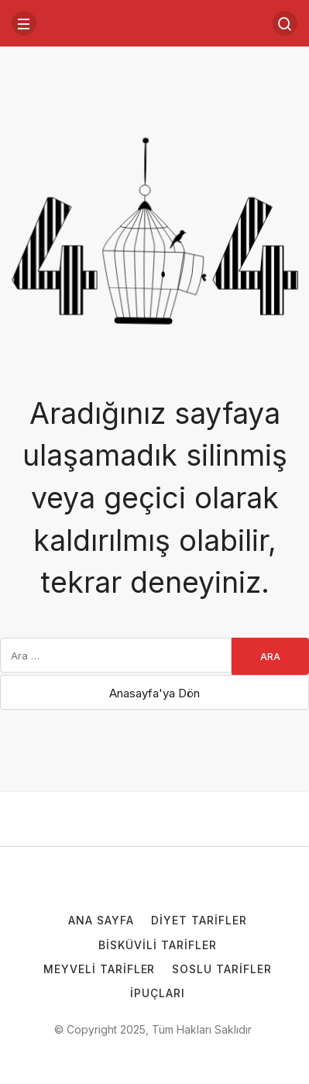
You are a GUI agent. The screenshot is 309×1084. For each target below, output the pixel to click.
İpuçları (157, 993)
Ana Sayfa (101, 920)
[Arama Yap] (285, 23)
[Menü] (24, 23)
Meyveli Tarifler (99, 969)
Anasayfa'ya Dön (154, 693)
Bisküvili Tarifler (157, 945)
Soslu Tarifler (222, 969)
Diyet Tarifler (199, 920)
